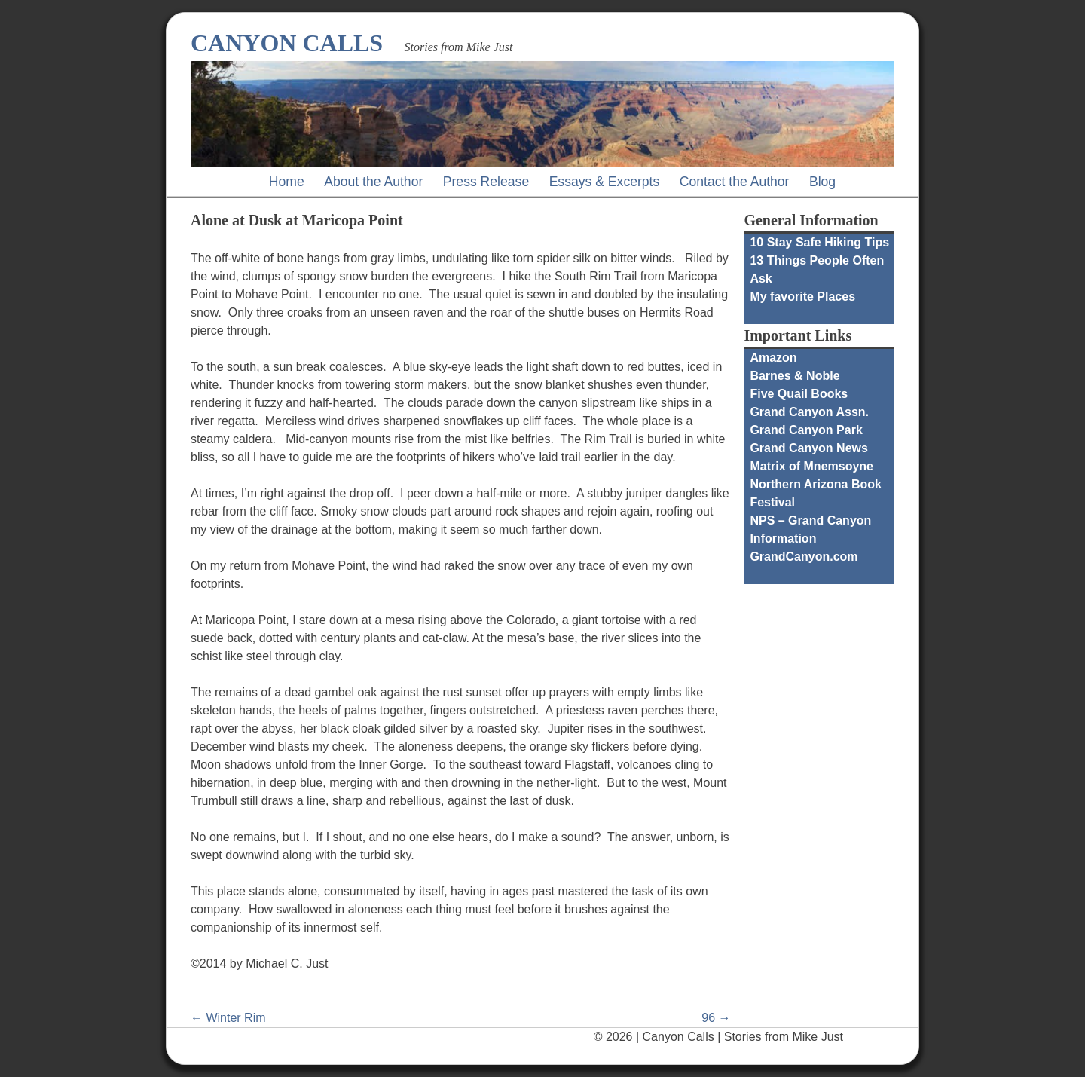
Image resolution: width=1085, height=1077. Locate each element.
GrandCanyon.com (803, 556)
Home (286, 181)
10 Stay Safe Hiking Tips (819, 242)
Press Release (486, 181)
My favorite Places (802, 296)
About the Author (373, 181)
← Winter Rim (228, 1017)
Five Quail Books (799, 393)
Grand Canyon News (808, 448)
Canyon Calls (287, 43)
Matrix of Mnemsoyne (811, 466)
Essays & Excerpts (604, 181)
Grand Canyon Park (806, 430)
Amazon (773, 357)
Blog (822, 181)
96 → (715, 1017)
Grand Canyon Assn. (809, 411)
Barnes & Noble (794, 375)
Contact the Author (735, 181)
